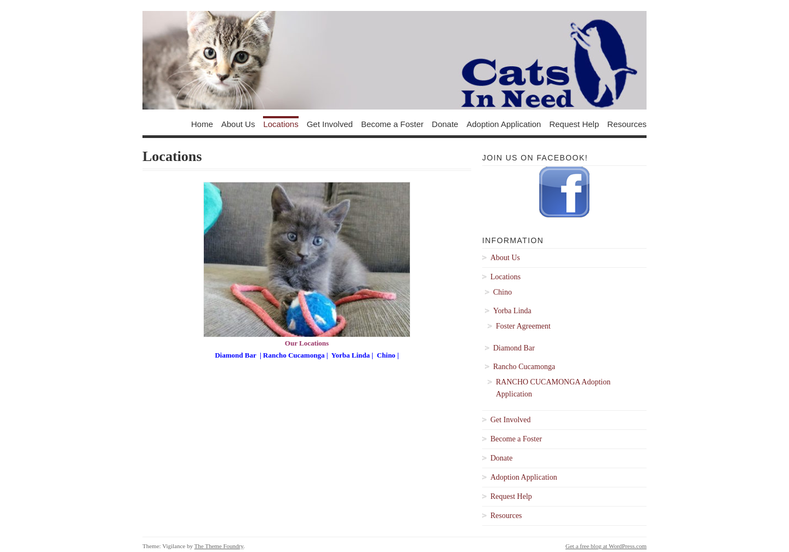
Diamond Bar (235, 355)
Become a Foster (392, 123)
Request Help (574, 123)
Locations (280, 123)
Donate (445, 123)
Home (202, 123)
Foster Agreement (523, 326)
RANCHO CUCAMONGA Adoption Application (553, 388)
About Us (238, 123)
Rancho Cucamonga (293, 355)
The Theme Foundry (219, 546)
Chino (387, 355)
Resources (627, 123)
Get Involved (330, 123)
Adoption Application (503, 123)
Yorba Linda (350, 355)
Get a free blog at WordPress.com (606, 546)
